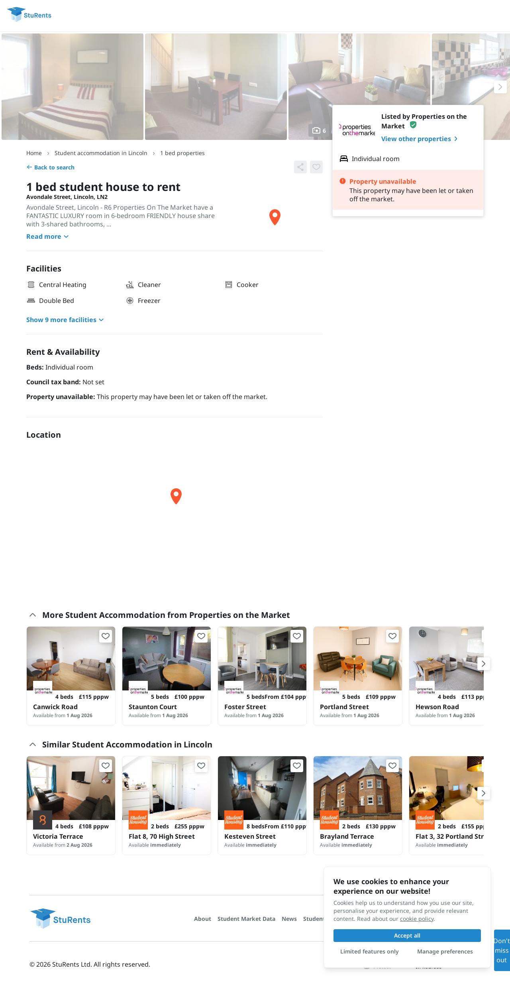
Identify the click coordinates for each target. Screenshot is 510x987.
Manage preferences (445, 951)
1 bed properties (182, 153)
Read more (48, 236)
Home (34, 153)
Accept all (407, 935)
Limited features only (369, 951)
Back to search (50, 167)
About (202, 918)
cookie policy (417, 918)
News (289, 918)
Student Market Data (246, 918)
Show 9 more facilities (66, 319)
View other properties (421, 139)
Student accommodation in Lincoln (101, 153)
